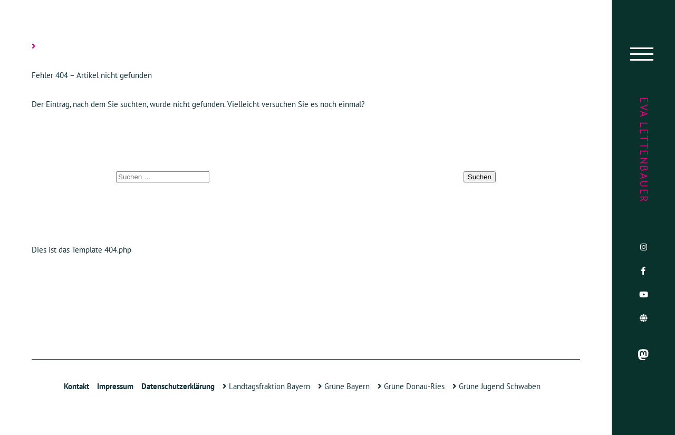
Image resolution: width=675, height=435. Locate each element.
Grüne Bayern (344, 386)
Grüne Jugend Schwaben (496, 386)
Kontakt (76, 386)
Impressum (115, 386)
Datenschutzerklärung (178, 386)
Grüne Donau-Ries (411, 386)
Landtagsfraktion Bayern (266, 386)
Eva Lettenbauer (644, 150)
